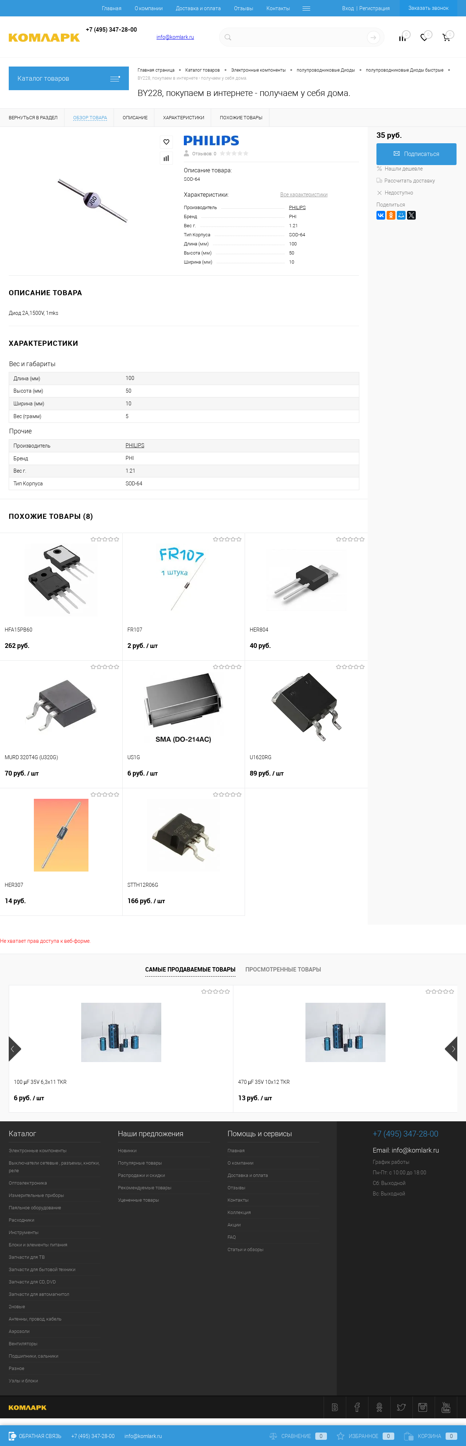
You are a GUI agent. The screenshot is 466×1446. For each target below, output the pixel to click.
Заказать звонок (428, 8)
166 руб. (183, 905)
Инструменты (24, 1232)
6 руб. (183, 777)
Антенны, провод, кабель (35, 1319)
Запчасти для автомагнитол (39, 1294)
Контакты (278, 8)
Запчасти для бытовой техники (42, 1269)
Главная (112, 8)
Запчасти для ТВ (27, 1257)
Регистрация (374, 8)
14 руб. (61, 905)
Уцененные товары (138, 1200)
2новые (17, 1306)
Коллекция (239, 1212)
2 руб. (183, 650)
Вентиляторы (23, 1343)
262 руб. (61, 650)
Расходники (21, 1220)
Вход (348, 8)
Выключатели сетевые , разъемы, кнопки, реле (54, 1166)
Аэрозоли (19, 1331)
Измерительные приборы (36, 1195)
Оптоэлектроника (28, 1183)
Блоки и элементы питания (38, 1244)
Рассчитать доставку (405, 181)
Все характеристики (304, 194)
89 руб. (306, 777)
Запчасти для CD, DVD (32, 1282)
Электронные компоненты (38, 1150)
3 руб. (365, 1098)
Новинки (127, 1150)
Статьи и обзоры (246, 1249)
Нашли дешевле (399, 169)
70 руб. (61, 777)
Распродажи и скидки (141, 1175)
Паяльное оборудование (35, 1207)
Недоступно (394, 193)
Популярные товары (140, 1163)
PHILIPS (297, 207)
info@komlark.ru (175, 37)
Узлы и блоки (23, 1380)
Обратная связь (35, 1436)
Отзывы (243, 8)
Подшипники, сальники (33, 1356)
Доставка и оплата (198, 8)
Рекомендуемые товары (144, 1187)
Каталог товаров (68, 78)
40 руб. (306, 650)
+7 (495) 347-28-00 (93, 1436)
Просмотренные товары (283, 969)
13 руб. (143, 1098)
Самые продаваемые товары (190, 969)
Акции (234, 1224)
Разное (16, 1368)
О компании (149, 8)
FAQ (232, 1237)
